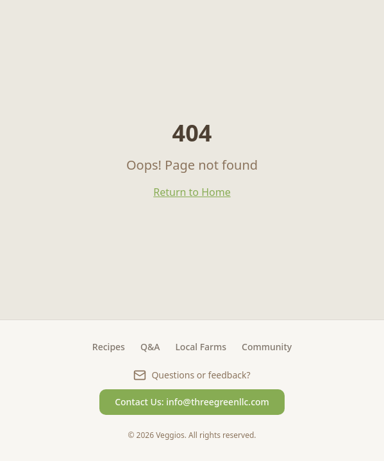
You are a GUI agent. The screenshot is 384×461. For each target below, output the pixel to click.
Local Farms (200, 347)
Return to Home (191, 192)
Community (267, 347)
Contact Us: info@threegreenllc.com (192, 402)
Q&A (150, 347)
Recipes (108, 347)
